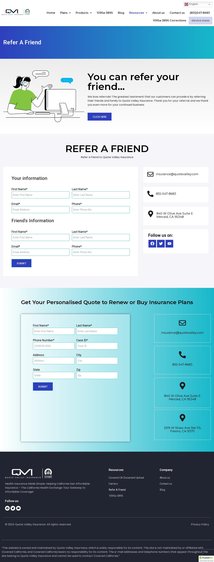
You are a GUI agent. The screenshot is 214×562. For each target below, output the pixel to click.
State (36, 369)
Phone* (77, 204)
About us (158, 12)
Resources (138, 12)
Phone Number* (43, 340)
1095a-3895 (105, 12)
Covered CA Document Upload (126, 477)
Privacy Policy (200, 524)
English (191, 4)
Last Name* (80, 189)
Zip (78, 369)
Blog (121, 12)
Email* (16, 204)
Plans (65, 12)
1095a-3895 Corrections (167, 20)
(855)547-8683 (200, 12)
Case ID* (82, 340)
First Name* (19, 189)
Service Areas (199, 20)
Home (51, 12)
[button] (65, 13)
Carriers (113, 483)
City (78, 355)
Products (84, 12)
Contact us (177, 12)
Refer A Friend (117, 489)
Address (38, 355)
